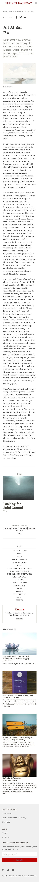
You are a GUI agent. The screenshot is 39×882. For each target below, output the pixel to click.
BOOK (19, 557)
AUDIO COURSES (19, 551)
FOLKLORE (19, 580)
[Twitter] (8, 870)
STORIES (19, 600)
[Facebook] (3, 870)
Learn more (19, 618)
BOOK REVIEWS (19, 562)
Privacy (4, 833)
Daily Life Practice (16, 12)
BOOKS (19, 565)
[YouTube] (13, 870)
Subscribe (19, 860)
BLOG (19, 554)
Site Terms (6, 837)
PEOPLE (19, 591)
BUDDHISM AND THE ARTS (19, 568)
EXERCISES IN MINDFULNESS (19, 574)
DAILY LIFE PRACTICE (19, 571)
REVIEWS (19, 597)
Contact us (6, 822)
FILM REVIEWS (19, 577)
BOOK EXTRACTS (19, 559)
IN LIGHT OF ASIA (19, 583)
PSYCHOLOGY (19, 594)
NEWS (19, 588)
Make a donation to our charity (14, 818)
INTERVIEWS (19, 586)
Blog (5, 12)
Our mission (6, 813)
